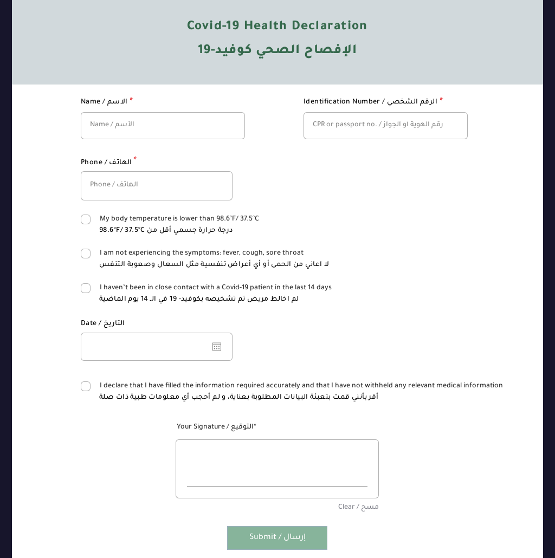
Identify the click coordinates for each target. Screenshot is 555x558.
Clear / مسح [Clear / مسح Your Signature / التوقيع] (358, 507)
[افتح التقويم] (216, 346)
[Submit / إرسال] (277, 538)
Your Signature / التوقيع (215, 427)
